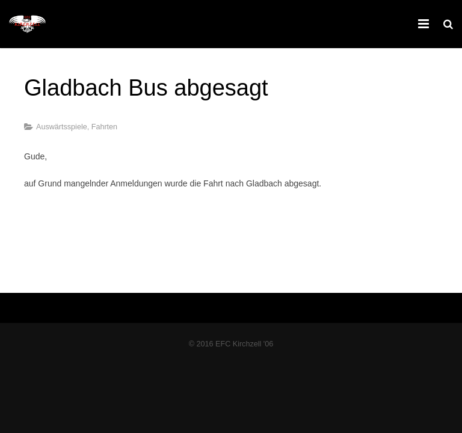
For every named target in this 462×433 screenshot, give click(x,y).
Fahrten (104, 127)
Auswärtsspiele (61, 127)
